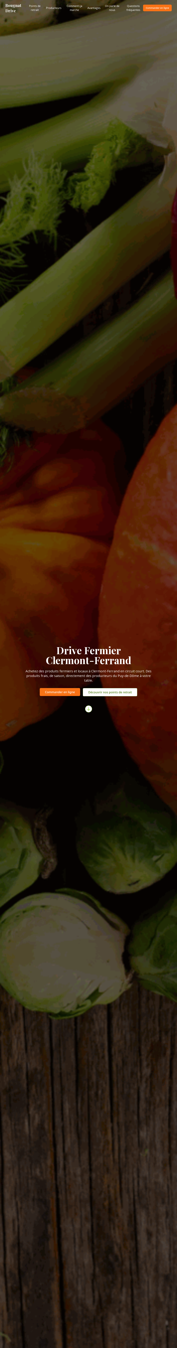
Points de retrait (35, 8)
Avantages (94, 8)
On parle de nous (112, 8)
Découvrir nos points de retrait (110, 692)
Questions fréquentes (133, 8)
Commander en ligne (157, 7)
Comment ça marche (74, 8)
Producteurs (53, 8)
